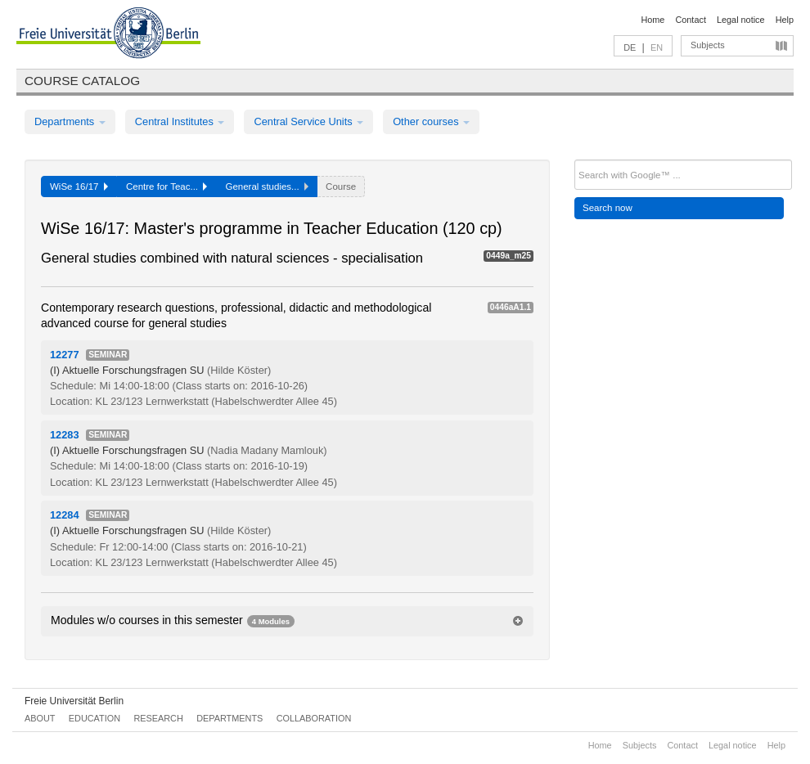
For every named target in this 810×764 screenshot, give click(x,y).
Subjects (708, 45)
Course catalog (82, 81)
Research (157, 718)
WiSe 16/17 (79, 186)
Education (94, 718)
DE (629, 47)
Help (785, 20)
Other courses (431, 121)
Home (652, 20)
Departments (70, 121)
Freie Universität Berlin (74, 701)
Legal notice (741, 20)
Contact (690, 20)
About (40, 718)
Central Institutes (180, 121)
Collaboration (314, 718)
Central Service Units (308, 121)
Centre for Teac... (167, 186)
